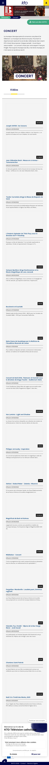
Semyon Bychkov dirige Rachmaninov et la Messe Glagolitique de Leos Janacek (22, 271)
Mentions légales (32, 763)
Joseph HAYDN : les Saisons (16, 126)
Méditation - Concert (13, 555)
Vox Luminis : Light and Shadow (18, 414)
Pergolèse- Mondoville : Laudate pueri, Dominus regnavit (24, 590)
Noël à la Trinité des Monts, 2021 (18, 697)
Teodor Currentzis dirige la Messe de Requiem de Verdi (24, 198)
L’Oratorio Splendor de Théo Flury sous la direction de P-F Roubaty (21, 234)
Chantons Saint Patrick (14, 663)
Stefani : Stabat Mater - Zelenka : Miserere (22, 484)
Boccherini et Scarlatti (14, 307)
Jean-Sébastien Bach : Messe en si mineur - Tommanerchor (22, 161)
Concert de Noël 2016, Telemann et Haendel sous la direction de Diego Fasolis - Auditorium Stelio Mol (24, 379)
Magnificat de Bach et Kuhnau (17, 518)
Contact (23, 763)
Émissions (4, 17)
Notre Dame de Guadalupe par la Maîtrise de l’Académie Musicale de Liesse (22, 342)
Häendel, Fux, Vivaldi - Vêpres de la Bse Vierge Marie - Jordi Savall (23, 627)
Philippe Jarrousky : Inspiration (17, 449)
